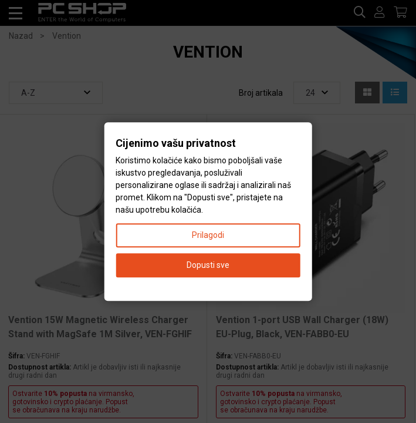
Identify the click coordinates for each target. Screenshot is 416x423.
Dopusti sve (208, 265)
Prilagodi (208, 235)
